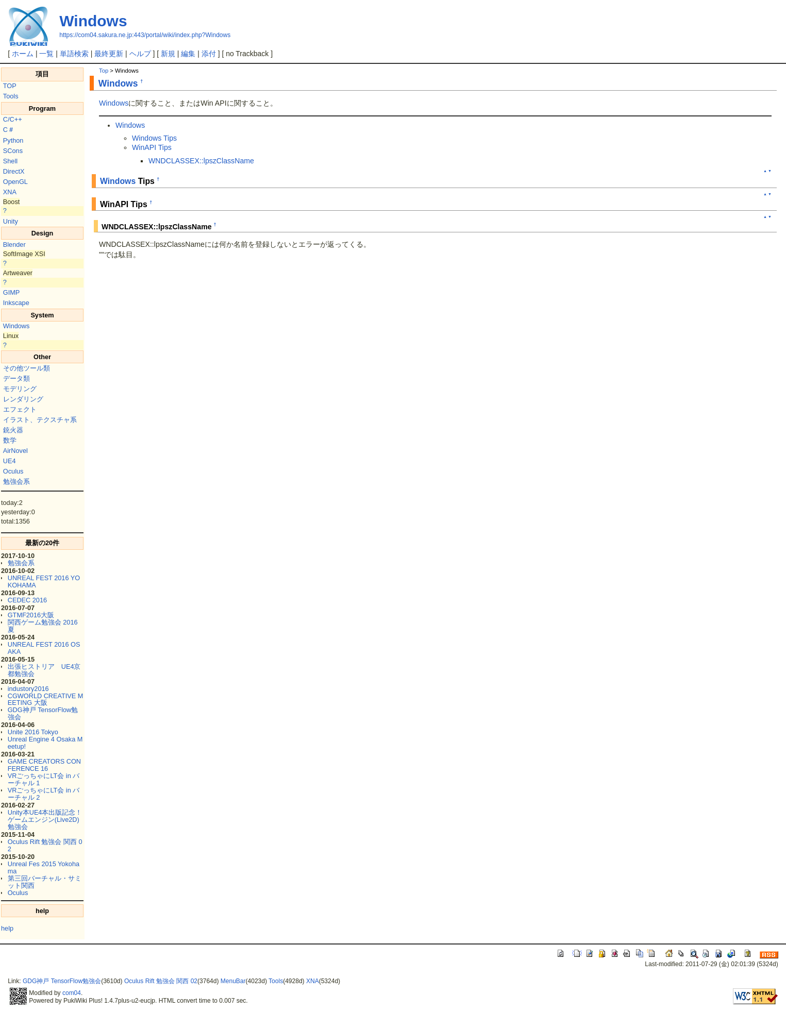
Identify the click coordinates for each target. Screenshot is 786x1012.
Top (103, 71)
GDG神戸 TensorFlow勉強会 (43, 713)
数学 (9, 440)
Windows (93, 20)
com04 (71, 993)
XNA (9, 192)
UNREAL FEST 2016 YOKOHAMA (44, 581)
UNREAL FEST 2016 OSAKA (44, 647)
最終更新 (108, 53)
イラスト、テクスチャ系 (40, 420)
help (7, 928)
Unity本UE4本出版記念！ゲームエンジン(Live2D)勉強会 (45, 819)
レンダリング (23, 399)
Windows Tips (154, 138)
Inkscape (16, 303)
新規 (168, 53)
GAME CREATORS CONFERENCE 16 (44, 764)
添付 (209, 53)
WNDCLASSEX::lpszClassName (201, 161)
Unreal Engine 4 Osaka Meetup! (45, 742)
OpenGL (15, 181)
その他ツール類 (26, 368)
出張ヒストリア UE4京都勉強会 (44, 670)
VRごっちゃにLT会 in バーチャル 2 (44, 793)
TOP (9, 86)
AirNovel (15, 450)
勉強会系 (16, 481)
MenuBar (233, 981)
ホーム (23, 53)
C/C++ (12, 119)
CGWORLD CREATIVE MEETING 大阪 (45, 699)
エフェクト (20, 409)
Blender (14, 244)
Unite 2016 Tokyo (33, 732)
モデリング (20, 389)
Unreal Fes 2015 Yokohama (43, 867)
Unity (10, 221)
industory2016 (28, 689)
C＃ (8, 129)
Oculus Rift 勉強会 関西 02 (45, 845)
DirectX (14, 171)
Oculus (13, 471)
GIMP (11, 292)
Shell (10, 161)
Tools (11, 96)
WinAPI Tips (152, 147)
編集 (188, 53)
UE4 (9, 461)
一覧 (46, 53)
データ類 (16, 378)
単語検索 (74, 53)
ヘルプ (140, 53)
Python (13, 140)
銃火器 (13, 430)
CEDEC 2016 (27, 600)
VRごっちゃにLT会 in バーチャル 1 (44, 779)
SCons (13, 151)
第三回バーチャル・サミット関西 (44, 881)
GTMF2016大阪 (31, 615)
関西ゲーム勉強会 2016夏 (43, 625)
